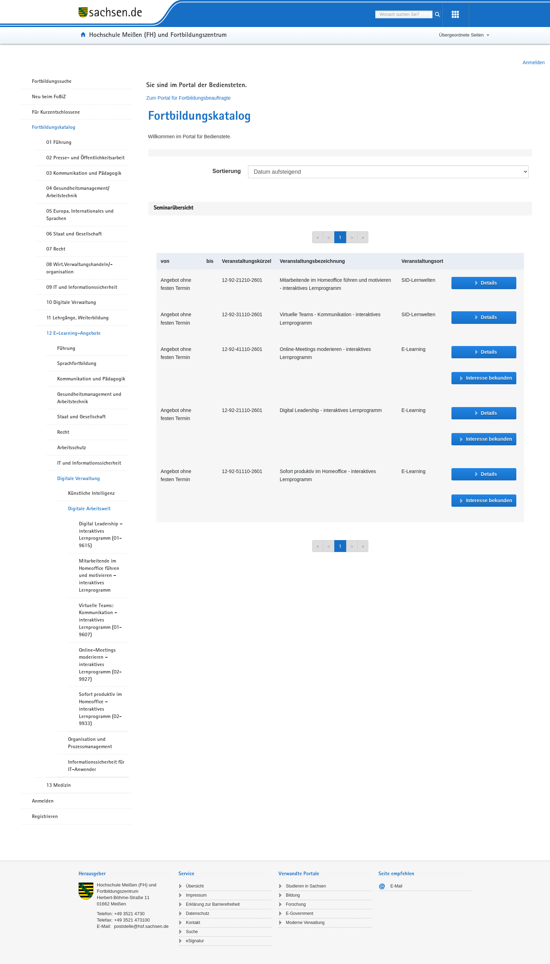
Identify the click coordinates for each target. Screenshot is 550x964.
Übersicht (195, 886)
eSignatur (195, 940)
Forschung (296, 904)
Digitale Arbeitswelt (89, 508)
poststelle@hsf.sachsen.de (141, 926)
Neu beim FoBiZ (49, 96)
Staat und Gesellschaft (81, 416)
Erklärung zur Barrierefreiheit (213, 904)
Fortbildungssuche (52, 81)
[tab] (125, 874)
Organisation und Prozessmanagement (90, 743)
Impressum (196, 895)
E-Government (299, 913)
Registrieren (45, 816)
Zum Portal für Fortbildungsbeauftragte (188, 98)
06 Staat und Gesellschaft (74, 234)
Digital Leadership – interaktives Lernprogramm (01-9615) (100, 534)
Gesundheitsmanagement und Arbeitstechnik (89, 398)
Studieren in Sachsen (306, 886)
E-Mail (396, 886)
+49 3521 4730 (129, 913)
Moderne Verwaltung (305, 922)
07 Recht (55, 249)
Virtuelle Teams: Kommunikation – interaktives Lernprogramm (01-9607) (100, 620)
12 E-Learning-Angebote (73, 333)
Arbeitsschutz (71, 447)
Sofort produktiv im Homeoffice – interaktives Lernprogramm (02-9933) (100, 708)
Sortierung (227, 171)
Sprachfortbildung (76, 363)
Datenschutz (197, 913)
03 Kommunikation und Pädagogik (83, 173)
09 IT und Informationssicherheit (81, 287)
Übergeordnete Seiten (461, 35)
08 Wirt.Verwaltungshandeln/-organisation (79, 268)
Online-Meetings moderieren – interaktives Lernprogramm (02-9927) (100, 664)
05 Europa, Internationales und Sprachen (80, 214)
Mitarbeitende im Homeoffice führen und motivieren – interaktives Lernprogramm (99, 575)
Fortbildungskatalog (53, 127)
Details (489, 283)
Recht (63, 432)
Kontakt (193, 922)
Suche (192, 931)
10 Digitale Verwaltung (71, 302)
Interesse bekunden (489, 378)
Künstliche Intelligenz (91, 493)
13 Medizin (58, 785)
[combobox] (404, 14)
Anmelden (534, 62)
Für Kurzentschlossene (56, 112)
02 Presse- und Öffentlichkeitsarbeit (85, 157)
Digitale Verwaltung (78, 478)
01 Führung (59, 142)
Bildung (293, 895)
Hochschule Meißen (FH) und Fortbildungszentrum (158, 34)
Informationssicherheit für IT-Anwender (96, 765)
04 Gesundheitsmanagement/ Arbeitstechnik (77, 192)
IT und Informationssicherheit (89, 463)
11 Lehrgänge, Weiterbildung (77, 317)
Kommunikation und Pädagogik (91, 378)
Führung (66, 348)
